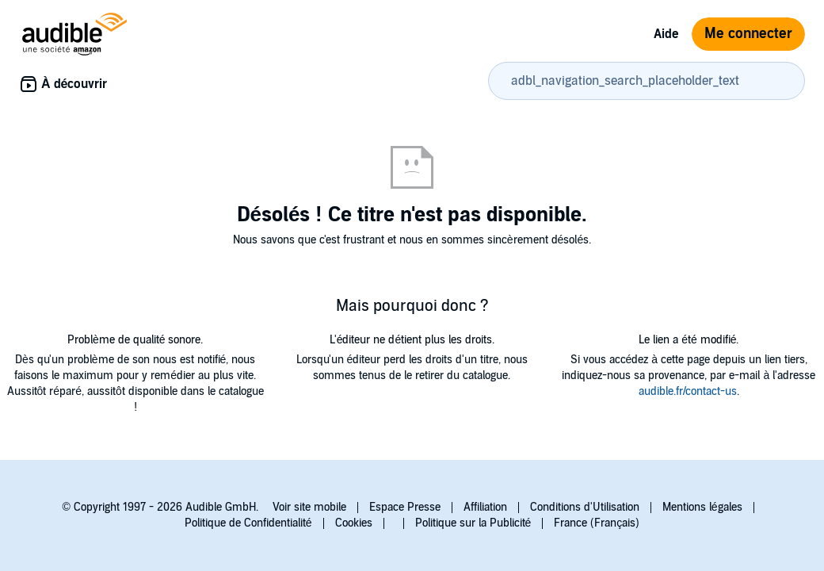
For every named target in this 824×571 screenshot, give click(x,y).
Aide (666, 34)
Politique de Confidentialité (248, 523)
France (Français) (596, 523)
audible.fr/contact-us (688, 391)
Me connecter (748, 33)
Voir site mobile (309, 507)
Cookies (353, 523)
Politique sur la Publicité (473, 523)
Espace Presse (405, 507)
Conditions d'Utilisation (584, 507)
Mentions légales (702, 507)
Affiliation (485, 507)
